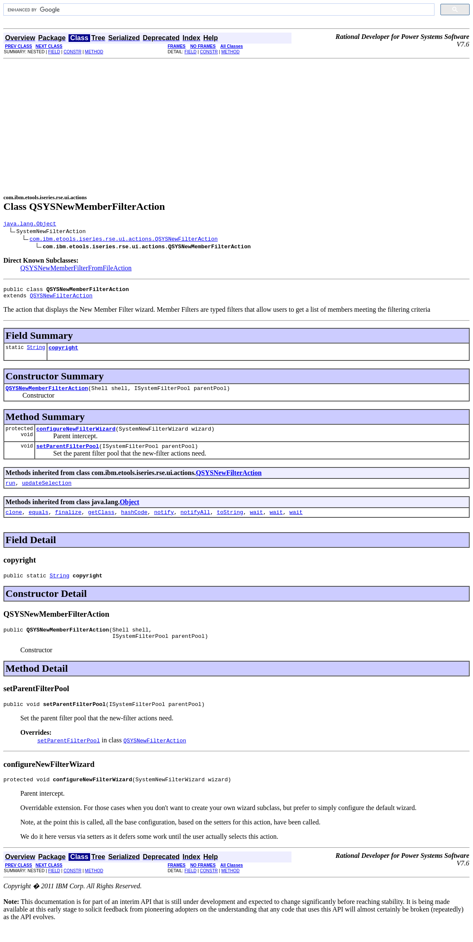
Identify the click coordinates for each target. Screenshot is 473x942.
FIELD (54, 51)
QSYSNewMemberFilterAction (47, 394)
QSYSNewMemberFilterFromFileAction (76, 269)
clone (14, 523)
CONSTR (72, 51)
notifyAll (195, 523)
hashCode (134, 523)
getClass (101, 523)
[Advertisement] (236, 126)
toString (230, 523)
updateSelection (47, 493)
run (10, 493)
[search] (218, 10)
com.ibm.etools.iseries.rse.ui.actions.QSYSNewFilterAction (124, 240)
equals (39, 523)
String (36, 352)
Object (129, 512)
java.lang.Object (29, 224)
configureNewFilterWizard (76, 436)
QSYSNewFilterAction (61, 299)
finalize (68, 523)
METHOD (94, 51)
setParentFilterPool (67, 455)
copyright (63, 352)
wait (256, 523)
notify (164, 523)
